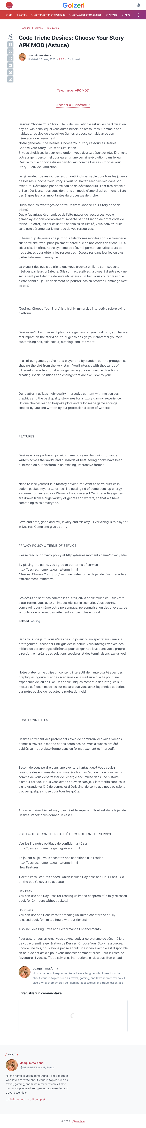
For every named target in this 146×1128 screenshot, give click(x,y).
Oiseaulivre (78, 1121)
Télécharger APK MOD (73, 90)
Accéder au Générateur (73, 105)
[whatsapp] (10, 58)
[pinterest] (10, 72)
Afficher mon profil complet (25, 1099)
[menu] (9, 5)
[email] (10, 79)
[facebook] (10, 44)
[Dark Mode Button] (138, 5)
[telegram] (10, 65)
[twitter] (10, 51)
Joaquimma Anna (31, 1063)
